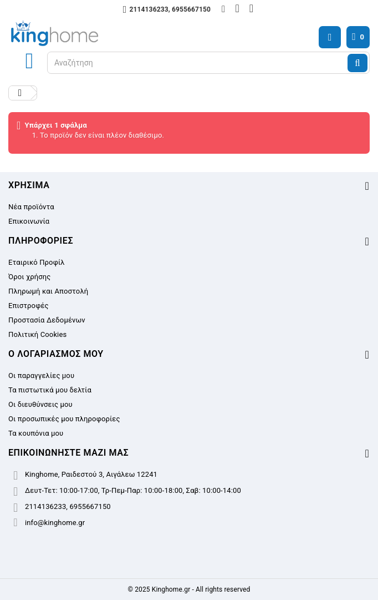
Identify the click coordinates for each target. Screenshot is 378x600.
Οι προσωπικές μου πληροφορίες (64, 419)
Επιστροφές (28, 305)
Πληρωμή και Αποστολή (48, 291)
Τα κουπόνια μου (35, 433)
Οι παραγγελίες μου (41, 375)
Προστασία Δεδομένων (46, 320)
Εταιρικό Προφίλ (36, 262)
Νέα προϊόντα (31, 207)
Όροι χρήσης (29, 277)
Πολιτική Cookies (37, 334)
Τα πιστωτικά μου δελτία (49, 390)
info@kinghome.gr (55, 522)
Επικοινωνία (28, 221)
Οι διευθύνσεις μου (40, 404)
